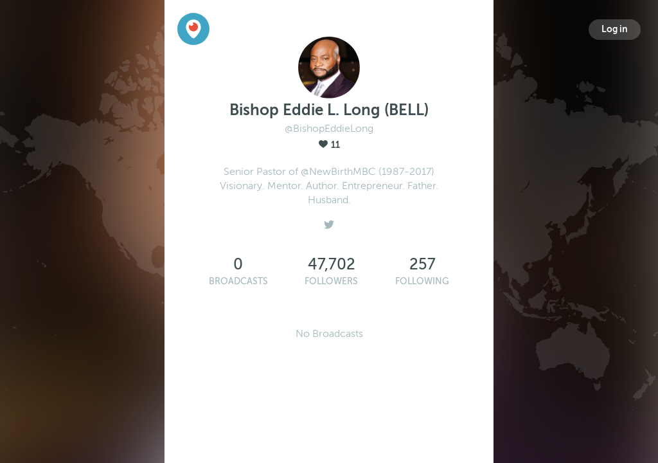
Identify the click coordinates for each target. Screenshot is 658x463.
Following (422, 281)
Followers (331, 281)
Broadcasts (238, 281)
